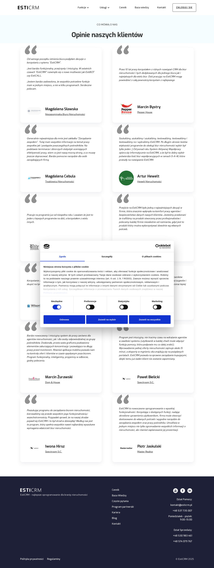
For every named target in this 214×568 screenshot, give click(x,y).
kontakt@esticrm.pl (181, 505)
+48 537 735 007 (182, 510)
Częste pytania (120, 501)
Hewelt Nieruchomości (149, 181)
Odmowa (64, 319)
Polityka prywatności (32, 559)
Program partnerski (123, 506)
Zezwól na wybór (107, 319)
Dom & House (52, 382)
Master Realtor (145, 451)
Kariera (116, 512)
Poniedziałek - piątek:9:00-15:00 (180, 518)
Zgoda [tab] (62, 256)
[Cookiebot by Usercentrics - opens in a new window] (158, 246)
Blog (114, 518)
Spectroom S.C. (145, 382)
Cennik (115, 489)
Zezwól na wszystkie (150, 319)
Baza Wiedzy (119, 495)
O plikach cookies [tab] (151, 256)
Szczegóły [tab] (107, 256)
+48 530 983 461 (182, 535)
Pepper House (144, 112)
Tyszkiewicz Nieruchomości (59, 181)
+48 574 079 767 (182, 541)
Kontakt (116, 523)
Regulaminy (53, 559)
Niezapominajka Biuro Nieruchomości (65, 114)
